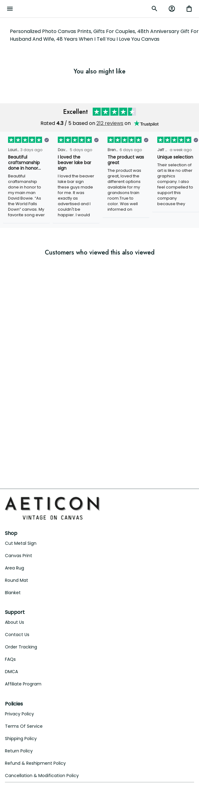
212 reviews (109, 123)
